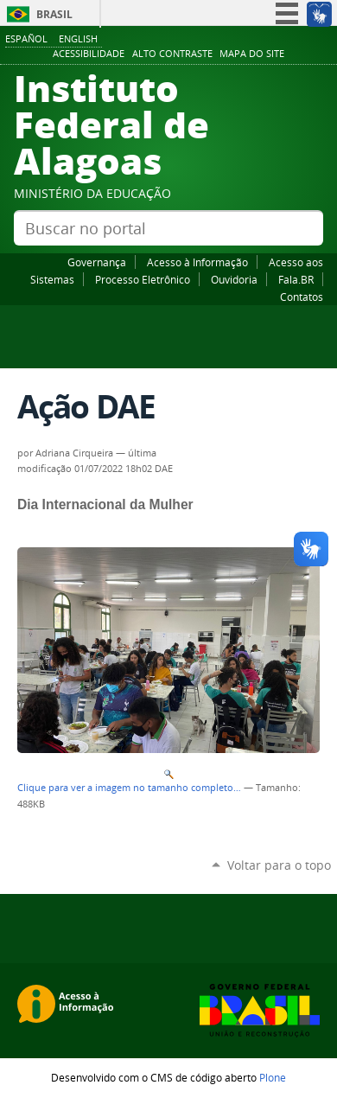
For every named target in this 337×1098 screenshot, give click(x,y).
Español (26, 38)
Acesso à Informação (197, 262)
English (78, 38)
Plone (272, 1077)
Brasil (54, 14)
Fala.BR (296, 279)
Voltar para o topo (279, 865)
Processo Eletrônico (142, 279)
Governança (96, 262)
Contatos (301, 296)
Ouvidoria (234, 279)
